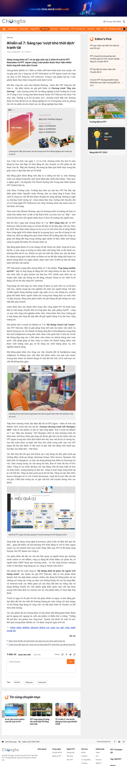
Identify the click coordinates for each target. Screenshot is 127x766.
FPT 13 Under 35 (77, 28)
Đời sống (70, 748)
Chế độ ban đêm (117, 28)
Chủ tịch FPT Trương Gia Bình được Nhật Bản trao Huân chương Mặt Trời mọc (106, 82)
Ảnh (97, 748)
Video (98, 745)
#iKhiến (17, 674)
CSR (106, 29)
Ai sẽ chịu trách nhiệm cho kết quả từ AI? (15, 712)
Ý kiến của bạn (41, 661)
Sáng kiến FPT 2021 (98, 152)
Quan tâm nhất (24, 655)
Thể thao (52, 28)
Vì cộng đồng (85, 752)
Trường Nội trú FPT (98, 122)
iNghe (98, 29)
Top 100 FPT (115, 751)
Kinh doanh (11, 28)
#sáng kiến (42, 674)
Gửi (70, 662)
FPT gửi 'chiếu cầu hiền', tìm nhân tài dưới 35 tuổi (106, 46)
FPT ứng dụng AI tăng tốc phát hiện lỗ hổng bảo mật (39, 713)
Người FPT (33, 28)
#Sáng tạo (29, 674)
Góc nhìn (70, 752)
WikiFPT (99, 755)
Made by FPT (56, 748)
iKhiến (83, 745)
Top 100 (89, 28)
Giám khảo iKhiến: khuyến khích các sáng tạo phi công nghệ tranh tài (37, 641)
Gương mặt (70, 745)
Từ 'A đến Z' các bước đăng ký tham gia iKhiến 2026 (66, 713)
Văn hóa (42, 28)
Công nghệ (22, 28)
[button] (79, 706)
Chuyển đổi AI (57, 745)
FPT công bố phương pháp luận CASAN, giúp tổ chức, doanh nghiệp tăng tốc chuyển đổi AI (106, 59)
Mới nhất (37, 655)
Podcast (98, 752)
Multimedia (64, 29)
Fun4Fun (84, 748)
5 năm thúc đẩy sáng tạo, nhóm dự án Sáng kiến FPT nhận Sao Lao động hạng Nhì (42, 644)
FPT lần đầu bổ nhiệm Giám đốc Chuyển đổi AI (106, 70)
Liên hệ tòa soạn (9, 734)
